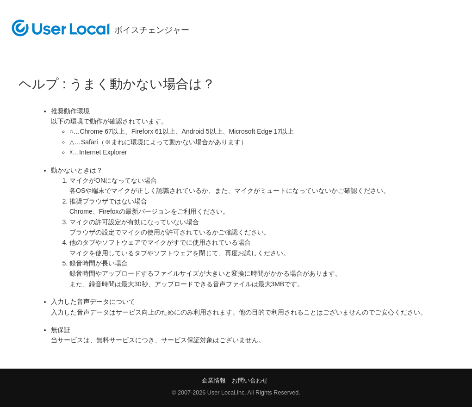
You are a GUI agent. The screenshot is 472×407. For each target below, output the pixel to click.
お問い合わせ (250, 380)
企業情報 (214, 380)
